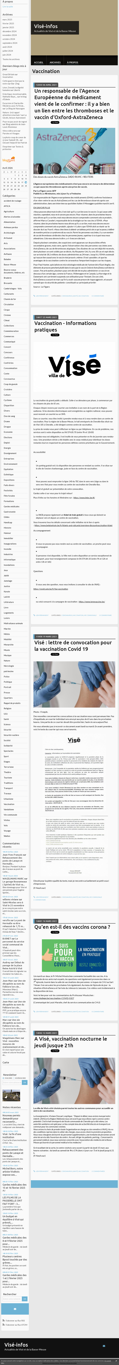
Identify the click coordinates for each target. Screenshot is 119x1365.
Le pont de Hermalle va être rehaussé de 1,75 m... (14, 923)
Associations (9, 248)
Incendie (7, 549)
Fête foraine (9, 496)
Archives (55, 62)
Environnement (10, 464)
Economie (8, 432)
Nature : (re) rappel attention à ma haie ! (12, 113)
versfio (6, 920)
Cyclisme (8, 400)
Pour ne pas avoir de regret (15, 121)
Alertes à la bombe (12, 216)
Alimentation (9, 222)
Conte (6, 373)
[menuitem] (38, 60)
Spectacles (8, 751)
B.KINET (7, 938)
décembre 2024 (9, 31)
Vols (6, 825)
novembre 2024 (10, 35)
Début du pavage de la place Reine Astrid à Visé (13, 965)
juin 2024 (7, 55)
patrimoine (8, 671)
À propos (72, 62)
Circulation (9, 304)
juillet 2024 (8, 51)
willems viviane (10, 899)
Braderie (8, 278)
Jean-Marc (8, 980)
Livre (6, 607)
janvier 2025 (8, 27)
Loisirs (7, 618)
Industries (8, 554)
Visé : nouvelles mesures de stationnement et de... (14, 1044)
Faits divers (9, 485)
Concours (8, 352)
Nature (7, 660)
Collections (9, 325)
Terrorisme (9, 767)
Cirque (7, 310)
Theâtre (7, 772)
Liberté (17, 90)
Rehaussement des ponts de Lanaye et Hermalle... (13, 860)
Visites (7, 820)
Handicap (8, 522)
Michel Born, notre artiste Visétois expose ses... (13, 1171)
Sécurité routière (11, 735)
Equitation (8, 469)
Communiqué (9, 341)
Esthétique (8, 474)
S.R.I (6, 714)
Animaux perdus (11, 227)
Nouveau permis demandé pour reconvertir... (11, 1118)
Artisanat (8, 238)
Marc (5, 1020)
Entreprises (9, 458)
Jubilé (6, 575)
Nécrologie (9, 666)
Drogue (7, 426)
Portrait (7, 687)
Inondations (9, 565)
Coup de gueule (11, 384)
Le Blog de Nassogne (15, 108)
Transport (8, 788)
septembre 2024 (10, 43)
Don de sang (9, 416)
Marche (7, 629)
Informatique (9, 559)
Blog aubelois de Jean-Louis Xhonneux (14, 125)
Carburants (9, 294)
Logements (9, 613)
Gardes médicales (11, 506)
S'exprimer (7, 146)
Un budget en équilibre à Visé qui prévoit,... (13, 1219)
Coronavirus (9, 379)
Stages (7, 761)
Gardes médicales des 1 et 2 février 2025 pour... (15, 1278)
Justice (7, 586)
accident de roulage (12, 201)
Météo (7, 634)
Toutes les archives (11, 59)
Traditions (8, 783)
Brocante (8, 283)
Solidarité (8, 745)
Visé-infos (46, 26)
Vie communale (10, 814)
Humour (7, 533)
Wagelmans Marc (11, 1038)
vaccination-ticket (104, 525)
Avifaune (8, 254)
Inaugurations (10, 543)
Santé (6, 719)
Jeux (6, 570)
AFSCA (7, 206)
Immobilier (8, 538)
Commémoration (11, 331)
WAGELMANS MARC (13, 878)
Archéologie (9, 232)
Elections (8, 437)
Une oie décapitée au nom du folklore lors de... (14, 983)
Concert (7, 347)
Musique (7, 655)
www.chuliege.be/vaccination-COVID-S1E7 (53, 998)
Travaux (7, 793)
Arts (6, 243)
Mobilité (7, 639)
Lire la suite (8, 6)
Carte (6, 1062)
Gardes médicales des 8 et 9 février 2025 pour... (15, 1240)
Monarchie (8, 644)
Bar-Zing (15, 83)
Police (6, 676)
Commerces (9, 336)
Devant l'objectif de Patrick (15, 142)
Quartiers (8, 698)
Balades (7, 259)
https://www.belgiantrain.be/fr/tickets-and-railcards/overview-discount (66, 525)
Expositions (9, 480)
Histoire (7, 527)
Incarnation (8, 77)
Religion (7, 708)
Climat (7, 320)
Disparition (9, 405)
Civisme (7, 315)
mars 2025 (7, 19)
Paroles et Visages (11, 133)
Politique (8, 682)
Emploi (7, 442)
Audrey (6, 962)
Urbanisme (8, 799)
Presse (7, 692)
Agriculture (9, 211)
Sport (6, 756)
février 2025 (8, 23)
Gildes (6, 517)
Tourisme (8, 777)
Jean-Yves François (12, 854)
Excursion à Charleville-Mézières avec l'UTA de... (14, 104)
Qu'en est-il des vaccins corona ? (72, 927)
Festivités (8, 490)
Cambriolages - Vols (13, 288)
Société (7, 740)
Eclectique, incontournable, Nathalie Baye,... (15, 95)
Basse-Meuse (10, 264)
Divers (7, 410)
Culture (7, 395)
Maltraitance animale (13, 623)
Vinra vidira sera (10, 130)
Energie (7, 448)
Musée (7, 650)
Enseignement (10, 453)
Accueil (38, 62)
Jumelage (8, 581)
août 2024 (7, 47)
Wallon (7, 836)
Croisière (8, 389)
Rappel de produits (12, 703)
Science (7, 724)
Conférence (9, 357)
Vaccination (9, 804)
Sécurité (7, 729)
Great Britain (8, 74)
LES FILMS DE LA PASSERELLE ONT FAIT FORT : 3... (12, 1200)
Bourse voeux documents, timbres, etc (14, 271)
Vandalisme (9, 809)
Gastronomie (9, 511)
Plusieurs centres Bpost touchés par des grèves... (15, 1259)
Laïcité (7, 597)
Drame (7, 421)
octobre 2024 (9, 39)
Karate (7, 591)
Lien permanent (41, 296)
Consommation (10, 368)
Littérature (9, 602)
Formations (9, 501)
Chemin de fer (10, 299)
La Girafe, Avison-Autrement (15, 116)
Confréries (8, 363)
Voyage (7, 830)
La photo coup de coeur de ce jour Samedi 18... (14, 138)
